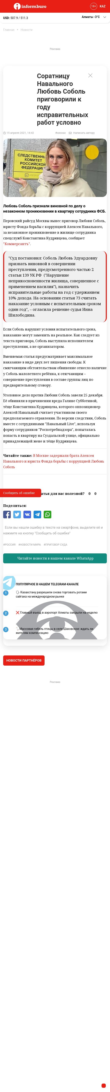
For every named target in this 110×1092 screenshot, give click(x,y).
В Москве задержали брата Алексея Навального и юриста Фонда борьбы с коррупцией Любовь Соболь (53, 461)
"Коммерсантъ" (16, 244)
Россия (10, 544)
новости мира (30, 544)
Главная (8, 29)
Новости (27, 29)
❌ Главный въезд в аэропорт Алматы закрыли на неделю (57, 612)
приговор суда (56, 544)
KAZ (103, 6)
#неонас (60, 132)
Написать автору (84, 132)
